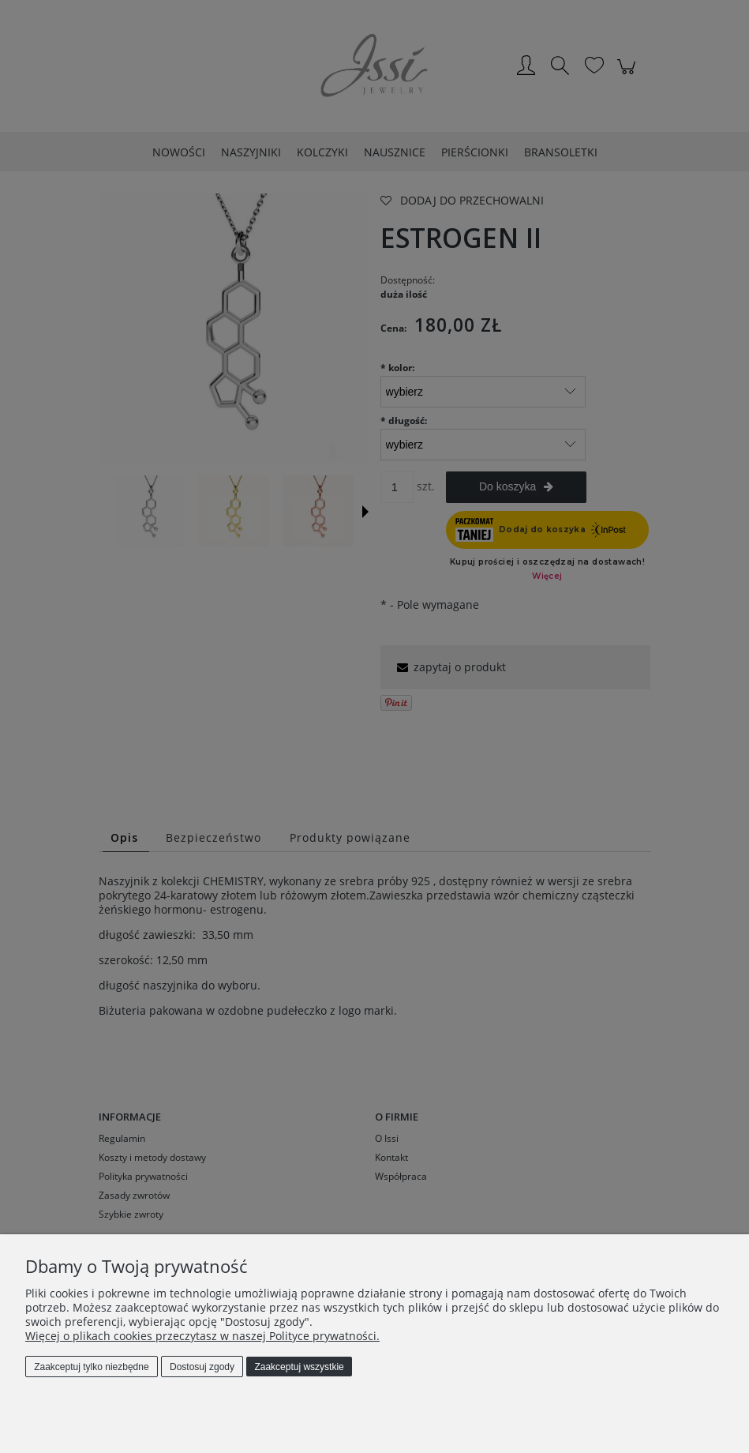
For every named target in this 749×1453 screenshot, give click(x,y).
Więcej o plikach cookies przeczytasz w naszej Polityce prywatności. (202, 1335)
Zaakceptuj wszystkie (298, 1366)
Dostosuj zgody (202, 1366)
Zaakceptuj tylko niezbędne (91, 1366)
